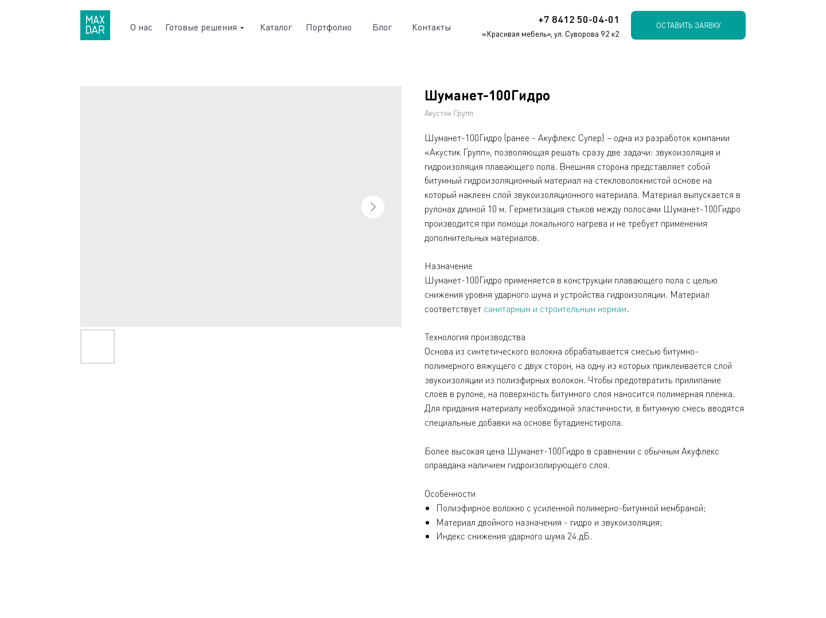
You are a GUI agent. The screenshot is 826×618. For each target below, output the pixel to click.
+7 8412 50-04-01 (579, 18)
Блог (382, 27)
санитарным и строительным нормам (555, 308)
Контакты (431, 27)
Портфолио (329, 27)
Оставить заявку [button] (688, 25)
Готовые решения (201, 27)
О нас (141, 27)
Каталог (276, 27)
